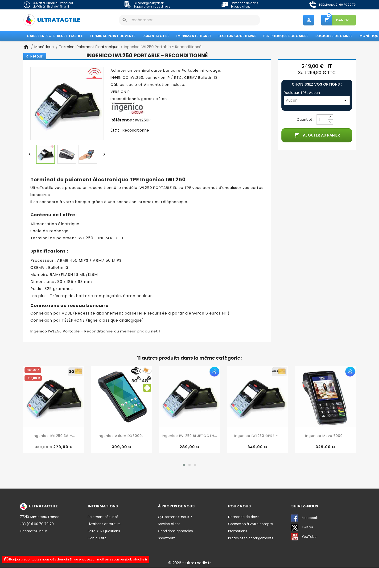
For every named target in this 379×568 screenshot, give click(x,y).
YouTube (304, 537)
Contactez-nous (33, 531)
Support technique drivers (151, 6)
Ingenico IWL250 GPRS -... (257, 436)
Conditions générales (175, 531)
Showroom (167, 538)
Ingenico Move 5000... (325, 436)
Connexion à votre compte (250, 524)
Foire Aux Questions (104, 531)
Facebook (304, 518)
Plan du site (97, 538)
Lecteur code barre (237, 36)
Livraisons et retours (104, 524)
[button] (184, 465)
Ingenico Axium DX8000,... (122, 436)
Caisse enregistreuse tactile (54, 36)
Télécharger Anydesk (148, 3)
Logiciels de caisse (333, 36)
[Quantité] (322, 120)
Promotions (237, 531)
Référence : (122, 120)
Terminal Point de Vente (113, 36)
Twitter (302, 527)
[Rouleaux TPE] (317, 100)
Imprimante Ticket (193, 36)
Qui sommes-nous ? (175, 517)
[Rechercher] (189, 20)
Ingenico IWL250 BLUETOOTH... (189, 436)
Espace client (240, 6)
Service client (169, 524)
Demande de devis (244, 3)
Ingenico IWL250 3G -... (54, 436)
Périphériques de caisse (286, 36)
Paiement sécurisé (103, 517)
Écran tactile (156, 36)
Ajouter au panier (317, 136)
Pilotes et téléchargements (250, 538)
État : (116, 130)
